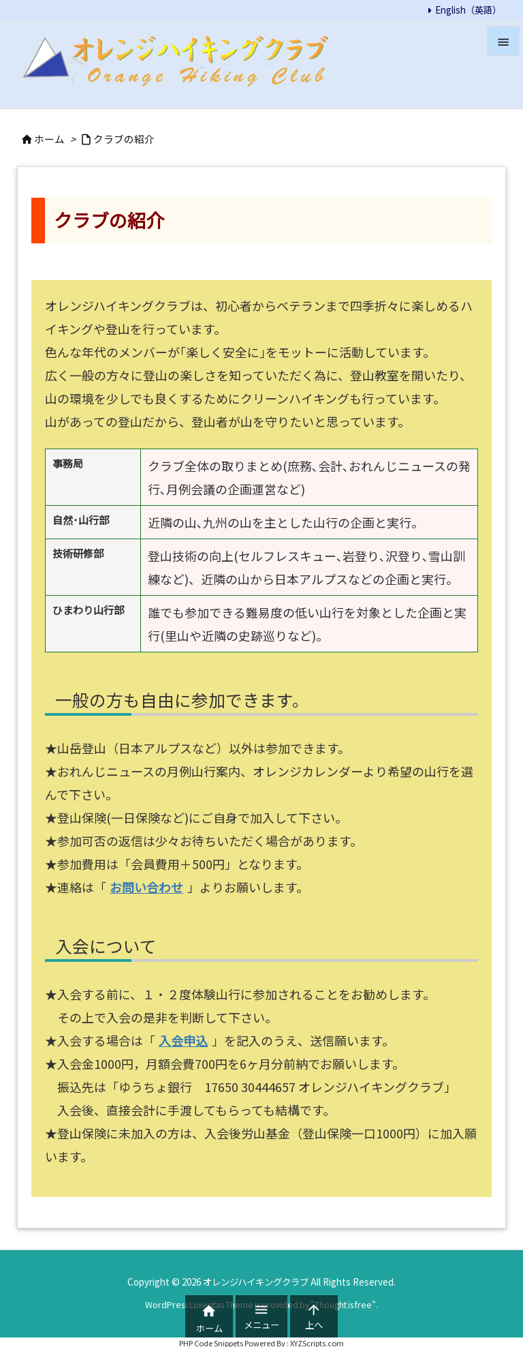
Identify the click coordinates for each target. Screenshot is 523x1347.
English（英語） (468, 9)
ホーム (49, 139)
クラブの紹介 (124, 139)
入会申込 (183, 1040)
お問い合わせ (146, 887)
